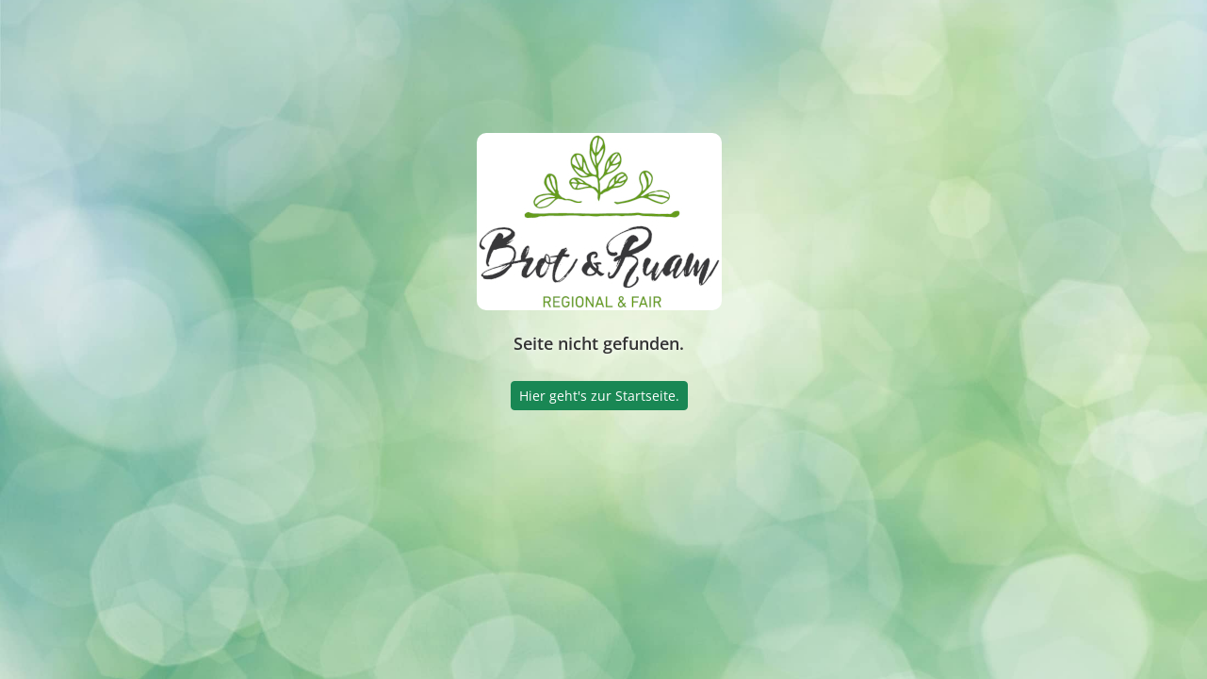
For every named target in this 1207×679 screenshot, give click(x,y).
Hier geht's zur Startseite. (599, 396)
